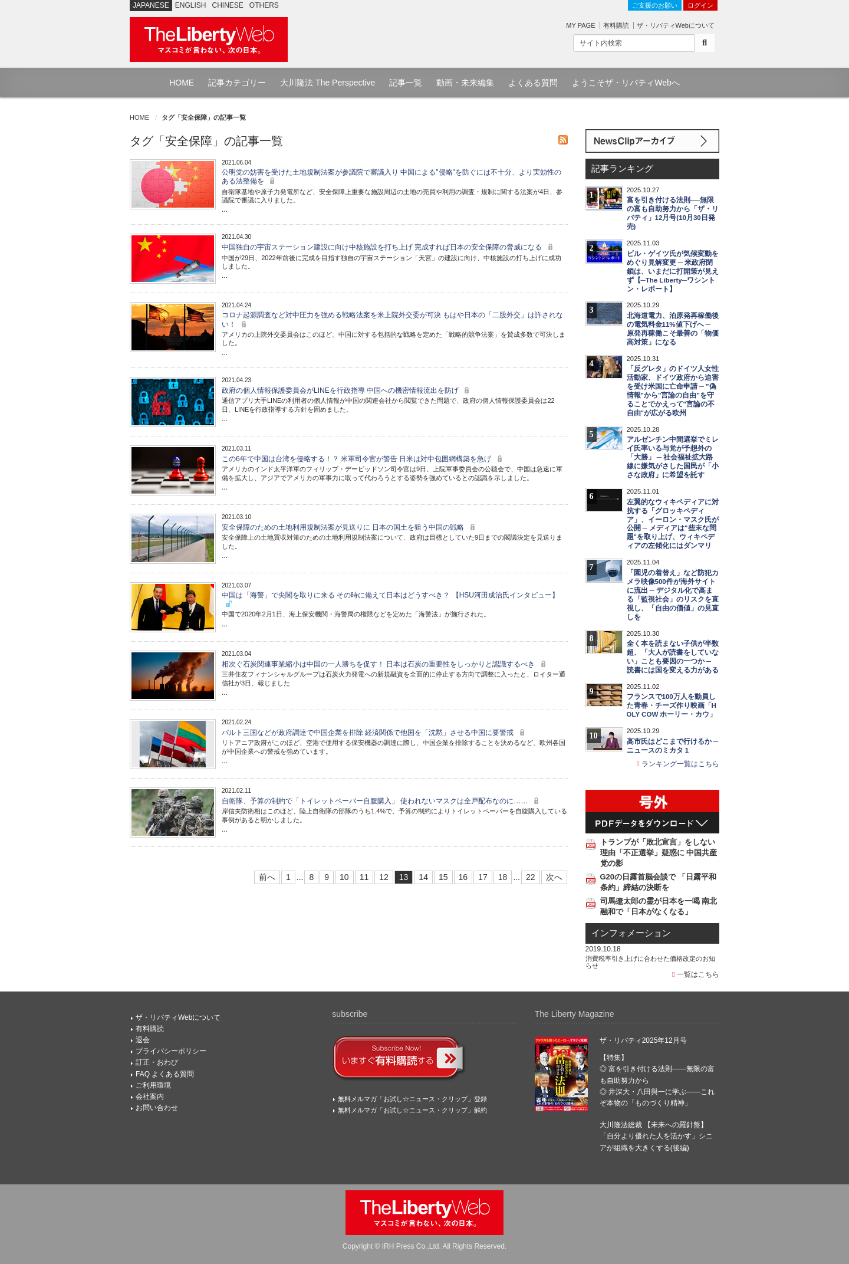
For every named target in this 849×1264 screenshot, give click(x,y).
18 (503, 877)
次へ (554, 877)
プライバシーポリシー (171, 1051)
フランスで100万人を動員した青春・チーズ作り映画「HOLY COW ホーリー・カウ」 (672, 705)
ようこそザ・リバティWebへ (626, 82)
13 (404, 877)
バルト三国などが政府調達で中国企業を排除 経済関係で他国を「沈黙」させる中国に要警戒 (375, 732)
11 (364, 877)
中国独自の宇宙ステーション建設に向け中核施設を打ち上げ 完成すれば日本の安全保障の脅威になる (389, 247)
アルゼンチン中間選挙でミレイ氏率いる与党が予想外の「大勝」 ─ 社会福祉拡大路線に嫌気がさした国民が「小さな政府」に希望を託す (673, 457)
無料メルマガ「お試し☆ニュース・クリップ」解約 (412, 1110)
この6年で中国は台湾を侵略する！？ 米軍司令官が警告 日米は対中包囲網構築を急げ (363, 459)
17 (483, 877)
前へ (267, 877)
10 (344, 877)
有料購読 (616, 25)
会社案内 (150, 1096)
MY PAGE (580, 25)
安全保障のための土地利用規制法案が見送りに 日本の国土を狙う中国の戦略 (350, 527)
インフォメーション (631, 933)
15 (443, 877)
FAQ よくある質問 (165, 1074)
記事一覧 (405, 82)
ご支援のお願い (654, 5)
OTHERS (264, 5)
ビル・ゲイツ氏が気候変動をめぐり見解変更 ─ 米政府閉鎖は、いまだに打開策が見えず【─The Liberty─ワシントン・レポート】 (673, 271)
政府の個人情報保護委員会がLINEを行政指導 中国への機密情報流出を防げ (347, 390)
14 (423, 877)
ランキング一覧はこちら (678, 764)
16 (463, 877)
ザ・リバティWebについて (676, 25)
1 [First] (288, 877)
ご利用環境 (153, 1085)
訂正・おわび (157, 1062)
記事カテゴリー (237, 82)
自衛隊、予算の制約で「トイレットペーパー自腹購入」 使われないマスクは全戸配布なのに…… (382, 801)
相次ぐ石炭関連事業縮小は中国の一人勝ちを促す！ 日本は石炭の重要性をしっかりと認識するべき (385, 664)
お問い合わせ (157, 1108)
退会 (143, 1040)
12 (384, 877)
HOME (181, 82)
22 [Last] (530, 877)
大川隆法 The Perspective (327, 82)
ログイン (700, 5)
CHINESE (227, 5)
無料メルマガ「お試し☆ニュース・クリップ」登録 (412, 1098)
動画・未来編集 (465, 82)
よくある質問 (533, 82)
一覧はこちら (695, 974)
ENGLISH (190, 5)
